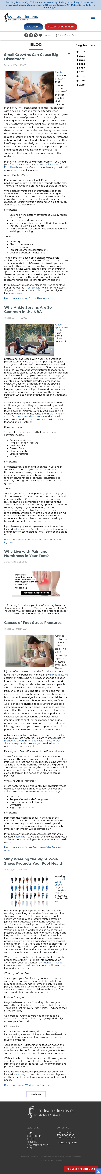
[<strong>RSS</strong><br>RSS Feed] (69, 53)
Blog (30, 1148)
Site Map (42, 1160)
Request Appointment (61, 27)
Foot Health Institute (16, 167)
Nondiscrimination (54, 1160)
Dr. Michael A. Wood (47, 164)
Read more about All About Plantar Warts (28, 298)
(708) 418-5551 (66, 35)
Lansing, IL (34, 287)
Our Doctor (34, 1136)
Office (30, 1139)
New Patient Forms (37, 1145)
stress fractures (59, 674)
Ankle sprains (59, 326)
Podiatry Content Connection (69, 1157)
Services (32, 1142)
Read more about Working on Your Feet (27, 1085)
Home (30, 1133)
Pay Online (33, 27)
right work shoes (60, 882)
